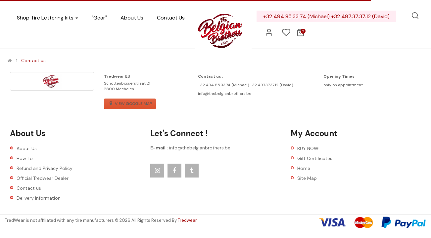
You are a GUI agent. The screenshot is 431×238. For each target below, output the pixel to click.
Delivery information (39, 198)
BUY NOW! (308, 148)
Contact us (33, 60)
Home (303, 168)
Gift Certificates (314, 158)
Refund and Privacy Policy (44, 168)
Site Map (307, 178)
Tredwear (187, 220)
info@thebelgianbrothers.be (199, 148)
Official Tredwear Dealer (43, 178)
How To (25, 158)
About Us (27, 148)
